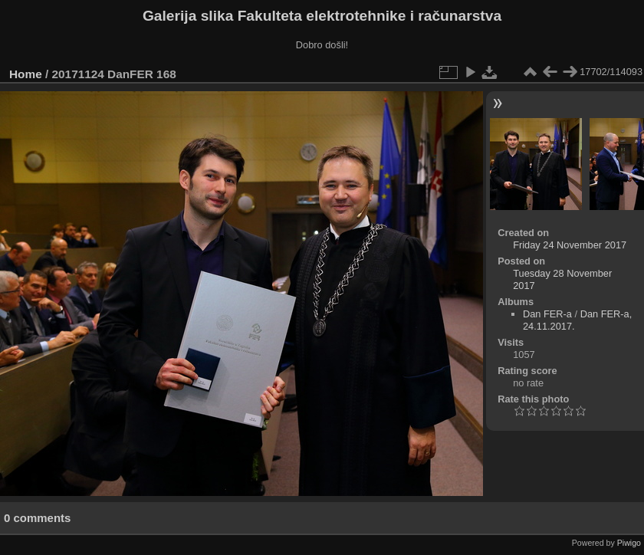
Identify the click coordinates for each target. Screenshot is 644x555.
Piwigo (629, 542)
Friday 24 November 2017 (569, 245)
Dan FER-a (547, 314)
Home (25, 73)
